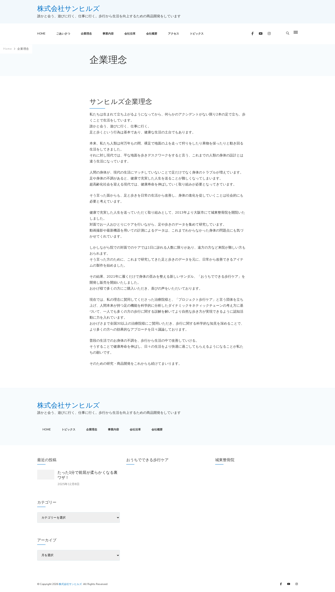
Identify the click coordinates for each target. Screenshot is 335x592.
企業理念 (86, 34)
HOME (41, 34)
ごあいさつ (63, 34)
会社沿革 (129, 34)
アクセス (173, 34)
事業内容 (108, 34)
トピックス (197, 34)
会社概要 (151, 34)
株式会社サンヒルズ (68, 8)
